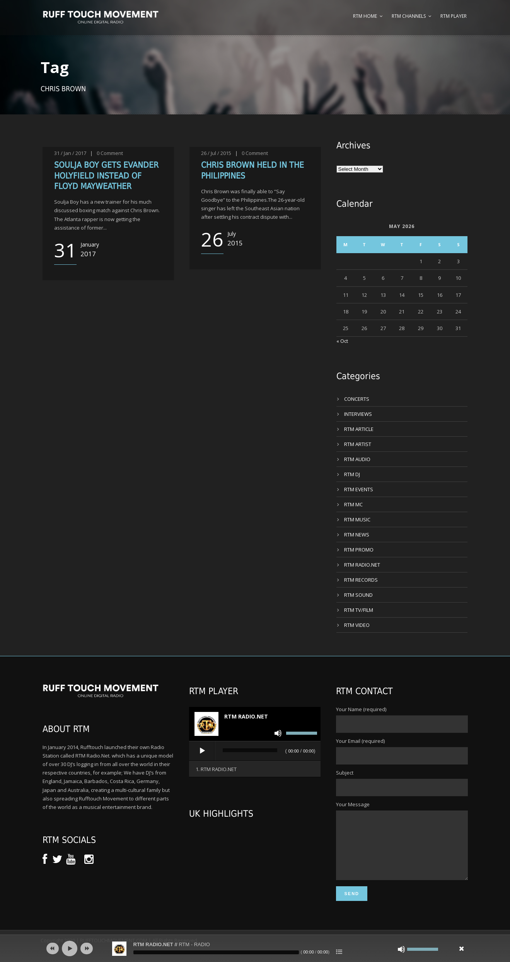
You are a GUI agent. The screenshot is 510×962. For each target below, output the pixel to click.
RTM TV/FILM (358, 609)
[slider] (250, 750)
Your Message (401, 847)
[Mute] (278, 733)
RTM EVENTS (358, 489)
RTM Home (365, 16)
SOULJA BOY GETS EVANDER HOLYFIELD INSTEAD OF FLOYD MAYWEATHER (106, 175)
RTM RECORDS (361, 579)
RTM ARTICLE (359, 429)
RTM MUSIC (357, 519)
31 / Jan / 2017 (70, 153)
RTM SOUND (358, 594)
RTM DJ (352, 474)
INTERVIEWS (358, 413)
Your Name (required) (401, 719)
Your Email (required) (401, 750)
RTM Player (453, 16)
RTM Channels (409, 16)
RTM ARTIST (357, 444)
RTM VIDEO (357, 624)
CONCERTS (356, 398)
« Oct (342, 340)
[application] (255, 751)
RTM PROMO (359, 549)
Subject (401, 782)
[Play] (202, 751)
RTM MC (353, 504)
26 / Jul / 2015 (216, 153)
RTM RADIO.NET (362, 564)
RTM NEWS (356, 534)
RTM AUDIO (357, 459)
